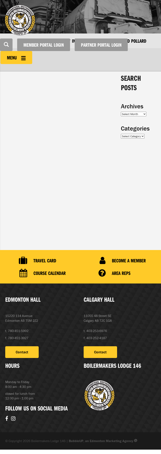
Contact (22, 352)
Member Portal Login (43, 45)
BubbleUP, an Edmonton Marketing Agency (103, 441)
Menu (16, 57)
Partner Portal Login (101, 45)
